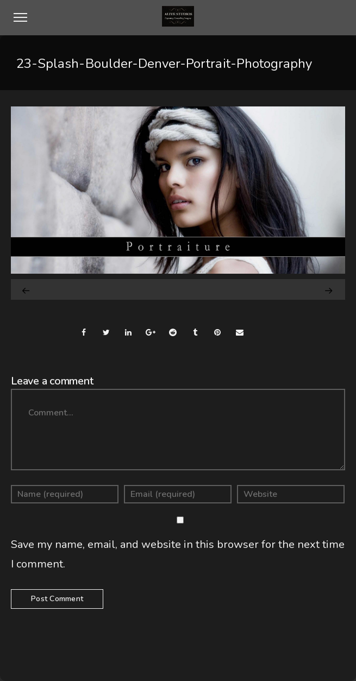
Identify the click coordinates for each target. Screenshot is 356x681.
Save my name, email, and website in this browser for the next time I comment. (178, 554)
